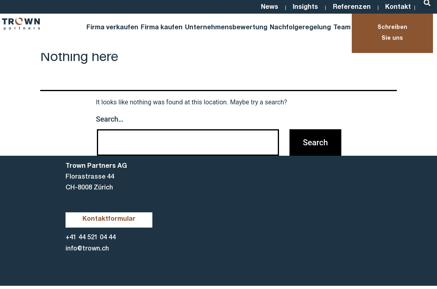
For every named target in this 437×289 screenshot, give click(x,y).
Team (342, 28)
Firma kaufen (162, 28)
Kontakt (397, 7)
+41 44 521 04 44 (91, 238)
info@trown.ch (87, 249)
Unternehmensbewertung (226, 28)
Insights (301, 7)
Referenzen (349, 7)
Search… (110, 119)
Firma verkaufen (112, 28)
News (263, 7)
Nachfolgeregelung (300, 28)
